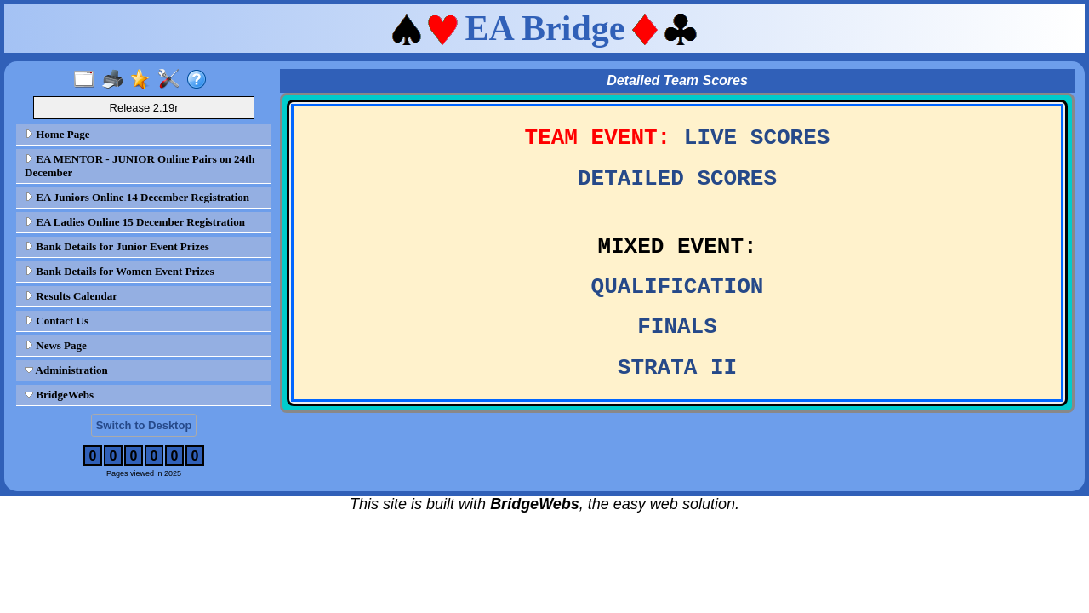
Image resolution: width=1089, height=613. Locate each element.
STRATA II (677, 368)
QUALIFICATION (677, 287)
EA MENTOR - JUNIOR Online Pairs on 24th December (140, 165)
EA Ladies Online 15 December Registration (135, 221)
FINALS (677, 327)
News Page (56, 345)
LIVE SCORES (757, 138)
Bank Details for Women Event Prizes (119, 271)
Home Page (57, 134)
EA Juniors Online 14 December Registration (137, 197)
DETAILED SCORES (677, 179)
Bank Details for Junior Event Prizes (117, 246)
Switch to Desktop (144, 425)
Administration (66, 370)
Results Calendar (71, 295)
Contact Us (56, 320)
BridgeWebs (59, 394)
